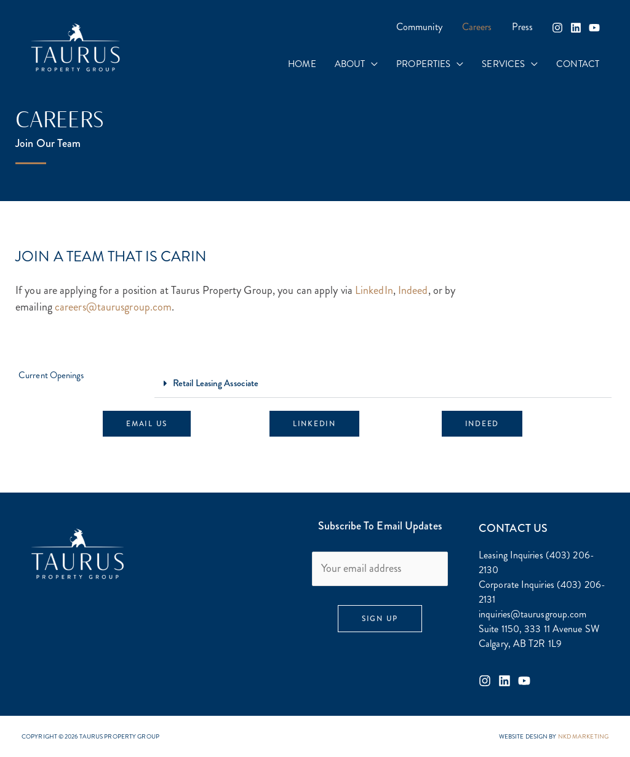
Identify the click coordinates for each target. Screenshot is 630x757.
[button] (383, 384)
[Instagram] (557, 27)
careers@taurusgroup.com (113, 307)
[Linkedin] (575, 27)
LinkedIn (374, 290)
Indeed (413, 290)
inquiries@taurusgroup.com (533, 614)
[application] (371, 64)
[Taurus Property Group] (75, 46)
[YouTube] (594, 27)
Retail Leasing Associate (215, 383)
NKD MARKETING (583, 736)
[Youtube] (524, 681)
